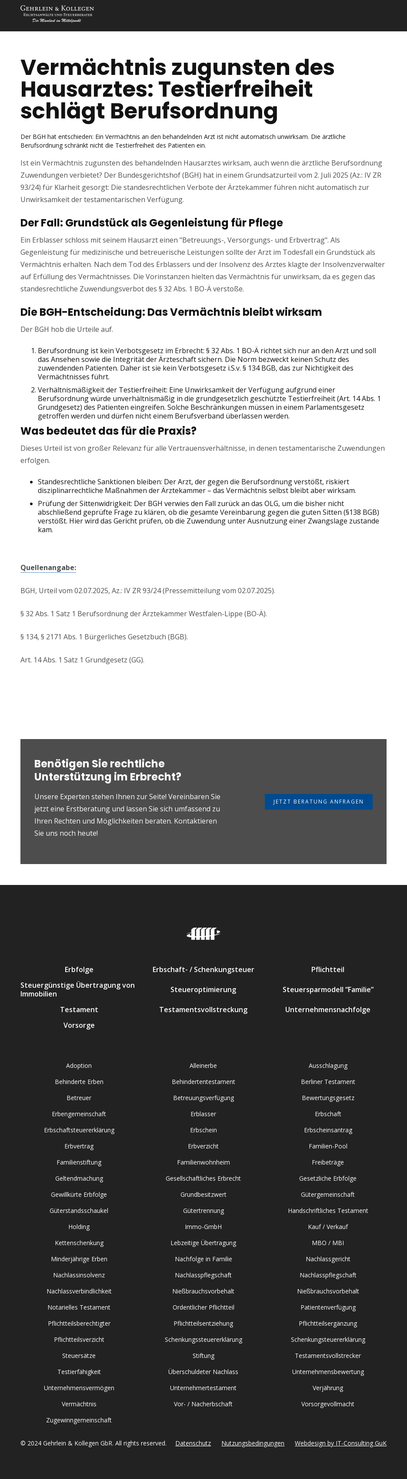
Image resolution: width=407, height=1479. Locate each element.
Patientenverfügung (328, 1307)
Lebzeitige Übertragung (203, 1243)
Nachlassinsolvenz (79, 1275)
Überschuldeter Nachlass (203, 1372)
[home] (57, 15)
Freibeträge (328, 1162)
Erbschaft (328, 1114)
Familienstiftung (79, 1162)
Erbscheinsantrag (328, 1130)
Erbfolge (79, 969)
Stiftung (203, 1355)
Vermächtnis (79, 1404)
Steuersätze (79, 1355)
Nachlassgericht (328, 1259)
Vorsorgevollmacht (327, 1404)
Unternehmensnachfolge (327, 1009)
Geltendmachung (79, 1178)
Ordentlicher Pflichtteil (203, 1307)
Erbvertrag (78, 1146)
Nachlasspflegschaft (203, 1275)
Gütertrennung (203, 1210)
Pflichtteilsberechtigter (79, 1323)
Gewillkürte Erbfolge (79, 1194)
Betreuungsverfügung (203, 1098)
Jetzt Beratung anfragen (319, 801)
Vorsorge (79, 1025)
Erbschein (203, 1130)
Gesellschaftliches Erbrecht (203, 1178)
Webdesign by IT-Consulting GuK (341, 1443)
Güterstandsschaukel (79, 1210)
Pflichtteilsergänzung (328, 1323)
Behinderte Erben (79, 1081)
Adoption (79, 1065)
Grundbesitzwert (203, 1194)
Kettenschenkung (79, 1243)
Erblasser (203, 1114)
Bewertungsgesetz (328, 1098)
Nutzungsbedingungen (252, 1443)
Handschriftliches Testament (328, 1210)
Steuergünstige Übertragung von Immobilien (77, 989)
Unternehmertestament (203, 1388)
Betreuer (79, 1098)
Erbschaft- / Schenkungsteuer (203, 969)
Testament (79, 1009)
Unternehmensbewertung (328, 1372)
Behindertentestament (203, 1081)
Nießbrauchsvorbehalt (203, 1291)
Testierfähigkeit (79, 1372)
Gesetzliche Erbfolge (328, 1178)
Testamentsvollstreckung (203, 1009)
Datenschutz (193, 1443)
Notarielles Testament (78, 1307)
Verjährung (328, 1388)
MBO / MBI (328, 1243)
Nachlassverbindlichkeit (79, 1291)
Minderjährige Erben (79, 1259)
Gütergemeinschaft (328, 1194)
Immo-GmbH (203, 1226)
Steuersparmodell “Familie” (328, 989)
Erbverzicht (203, 1146)
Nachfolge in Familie (203, 1259)
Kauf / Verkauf (328, 1226)
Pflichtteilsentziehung (203, 1323)
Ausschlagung (328, 1065)
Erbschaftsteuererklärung (79, 1130)
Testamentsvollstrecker (328, 1355)
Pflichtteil (327, 969)
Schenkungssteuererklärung (203, 1339)
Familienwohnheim (203, 1162)
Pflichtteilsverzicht (79, 1339)
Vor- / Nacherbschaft (203, 1404)
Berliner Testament (328, 1081)
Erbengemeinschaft (79, 1114)
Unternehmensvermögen (79, 1388)
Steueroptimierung (203, 989)
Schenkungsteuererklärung (328, 1339)
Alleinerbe (203, 1065)
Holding (79, 1226)
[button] (378, 15)
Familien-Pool (328, 1146)
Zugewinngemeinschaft (79, 1420)
